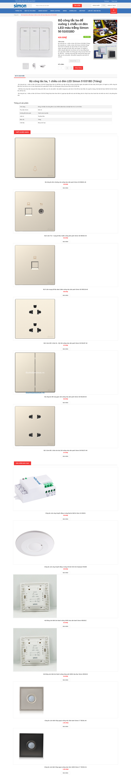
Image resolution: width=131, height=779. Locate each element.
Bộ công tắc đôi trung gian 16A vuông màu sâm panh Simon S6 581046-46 (65, 397)
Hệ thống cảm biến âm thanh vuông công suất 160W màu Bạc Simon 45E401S (65, 674)
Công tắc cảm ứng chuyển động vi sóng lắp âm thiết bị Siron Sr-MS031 (65, 513)
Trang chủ (16, 15)
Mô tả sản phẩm (19, 76)
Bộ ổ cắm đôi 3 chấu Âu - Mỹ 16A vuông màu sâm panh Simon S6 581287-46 (65, 343)
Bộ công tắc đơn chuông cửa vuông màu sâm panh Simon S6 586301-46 (65, 182)
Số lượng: (61, 64)
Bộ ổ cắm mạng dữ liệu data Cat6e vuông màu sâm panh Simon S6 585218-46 (65, 289)
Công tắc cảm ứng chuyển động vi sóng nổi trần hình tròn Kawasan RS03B (65, 567)
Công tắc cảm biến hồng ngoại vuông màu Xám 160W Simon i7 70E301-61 (65, 767)
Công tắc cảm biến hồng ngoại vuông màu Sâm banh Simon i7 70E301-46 (65, 720)
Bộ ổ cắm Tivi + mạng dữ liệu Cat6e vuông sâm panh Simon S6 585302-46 (65, 235)
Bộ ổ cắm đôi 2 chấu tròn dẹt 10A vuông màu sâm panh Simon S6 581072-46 (65, 450)
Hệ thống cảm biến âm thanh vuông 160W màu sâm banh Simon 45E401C (65, 620)
